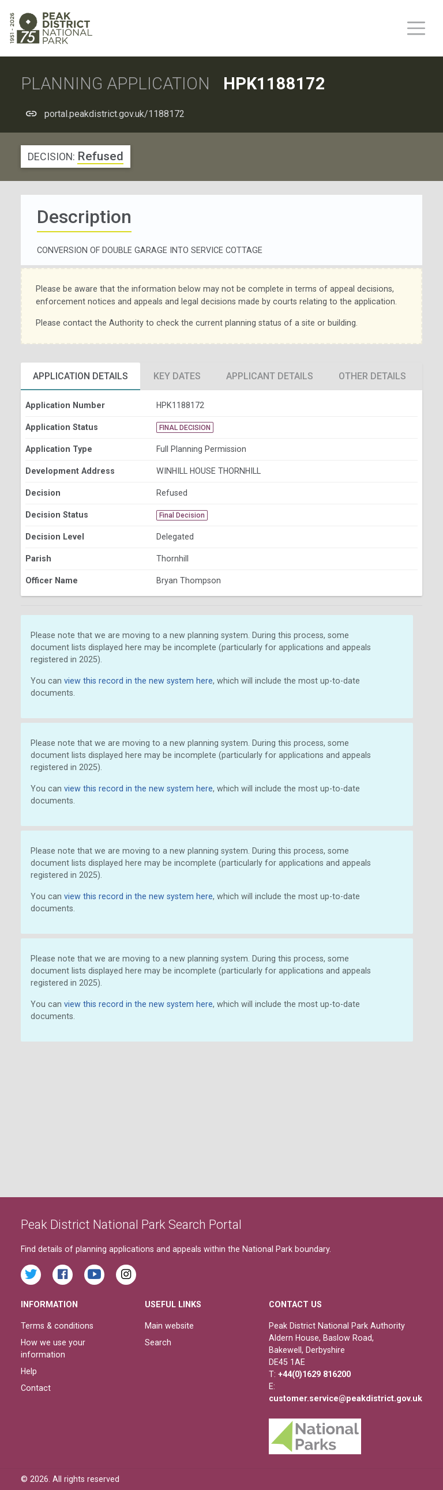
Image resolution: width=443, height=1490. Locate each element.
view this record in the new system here (138, 680)
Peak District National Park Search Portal (131, 1224)
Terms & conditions (57, 1325)
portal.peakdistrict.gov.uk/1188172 (114, 113)
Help (29, 1371)
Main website (169, 1325)
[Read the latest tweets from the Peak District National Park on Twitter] (31, 1275)
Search (158, 1342)
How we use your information (53, 1348)
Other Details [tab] (372, 376)
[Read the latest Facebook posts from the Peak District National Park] (62, 1275)
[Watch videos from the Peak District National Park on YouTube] (94, 1275)
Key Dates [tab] (177, 376)
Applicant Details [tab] (269, 376)
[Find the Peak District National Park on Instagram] (126, 1275)
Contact (36, 1388)
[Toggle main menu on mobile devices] (416, 28)
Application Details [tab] (80, 376)
